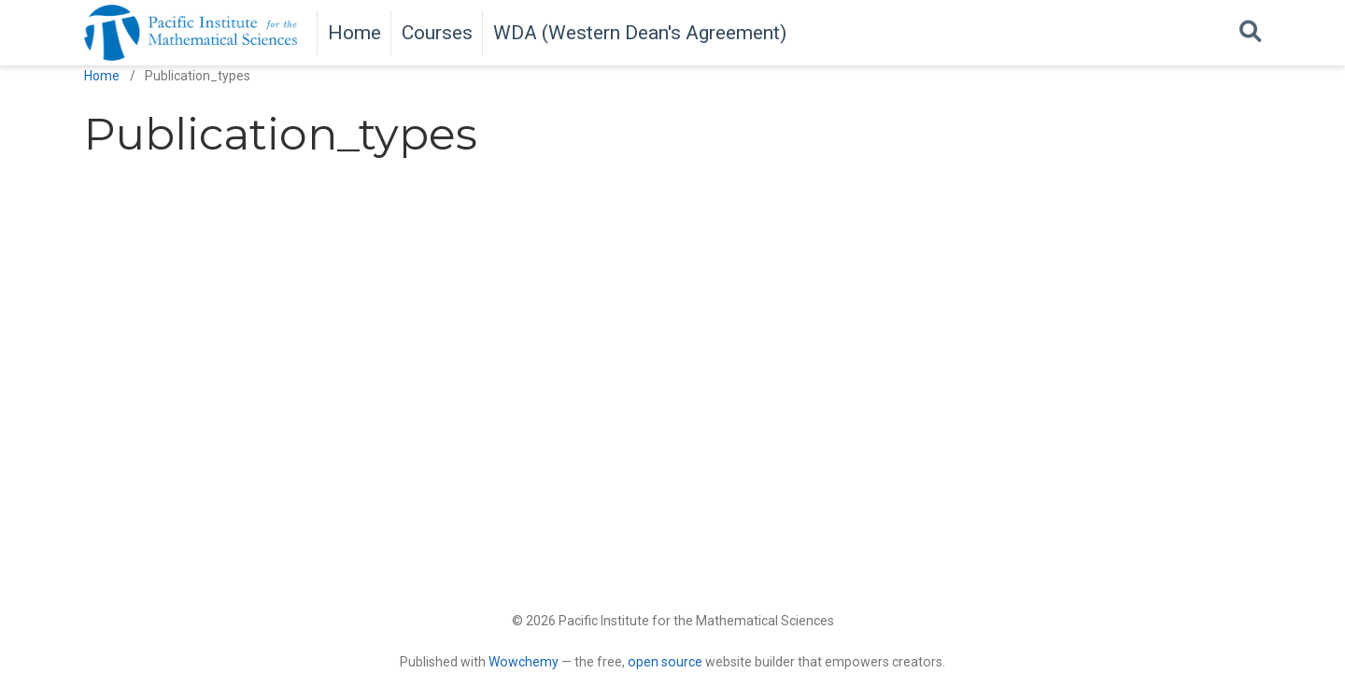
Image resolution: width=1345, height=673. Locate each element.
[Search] (1250, 32)
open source (665, 661)
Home (102, 75)
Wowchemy (523, 661)
